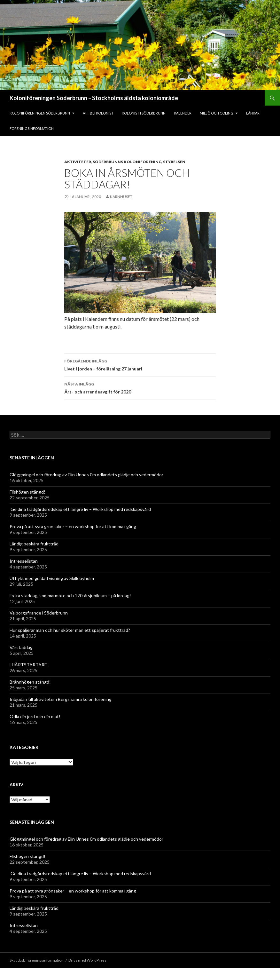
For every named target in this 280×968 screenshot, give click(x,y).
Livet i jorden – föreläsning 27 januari (140, 364)
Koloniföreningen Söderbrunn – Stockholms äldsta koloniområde (94, 97)
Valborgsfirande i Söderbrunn (39, 612)
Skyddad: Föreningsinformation (37, 960)
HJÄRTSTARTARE (28, 664)
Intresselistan (24, 561)
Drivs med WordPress (87, 960)
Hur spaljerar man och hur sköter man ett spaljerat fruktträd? (70, 630)
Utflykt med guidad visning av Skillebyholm (52, 578)
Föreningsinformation (32, 128)
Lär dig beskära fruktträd (34, 543)
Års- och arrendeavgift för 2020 (140, 387)
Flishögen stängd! (27, 492)
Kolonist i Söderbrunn (144, 113)
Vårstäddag (21, 647)
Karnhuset (121, 196)
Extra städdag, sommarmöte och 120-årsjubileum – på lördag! (70, 595)
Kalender (182, 113)
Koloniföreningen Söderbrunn (40, 113)
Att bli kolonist (98, 113)
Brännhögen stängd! (30, 682)
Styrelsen (174, 161)
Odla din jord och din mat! (35, 716)
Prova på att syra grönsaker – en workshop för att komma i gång (73, 526)
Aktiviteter (77, 161)
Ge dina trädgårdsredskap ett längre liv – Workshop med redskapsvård (81, 509)
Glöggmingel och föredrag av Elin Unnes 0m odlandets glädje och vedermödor (86, 474)
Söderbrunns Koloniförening (127, 161)
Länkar (253, 113)
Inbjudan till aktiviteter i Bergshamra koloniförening (61, 699)
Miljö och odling (216, 113)
